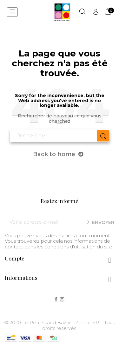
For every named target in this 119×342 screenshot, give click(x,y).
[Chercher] (59, 135)
